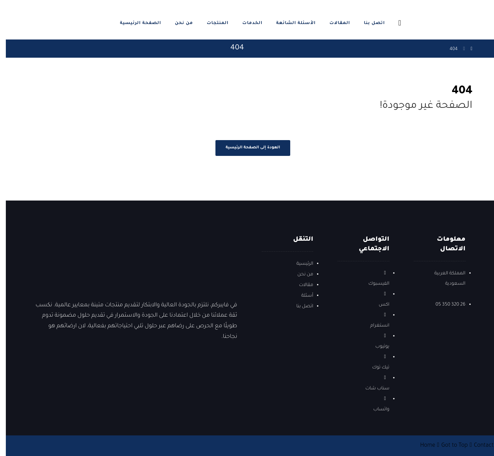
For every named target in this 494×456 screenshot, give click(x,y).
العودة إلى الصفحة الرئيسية (247, 148)
